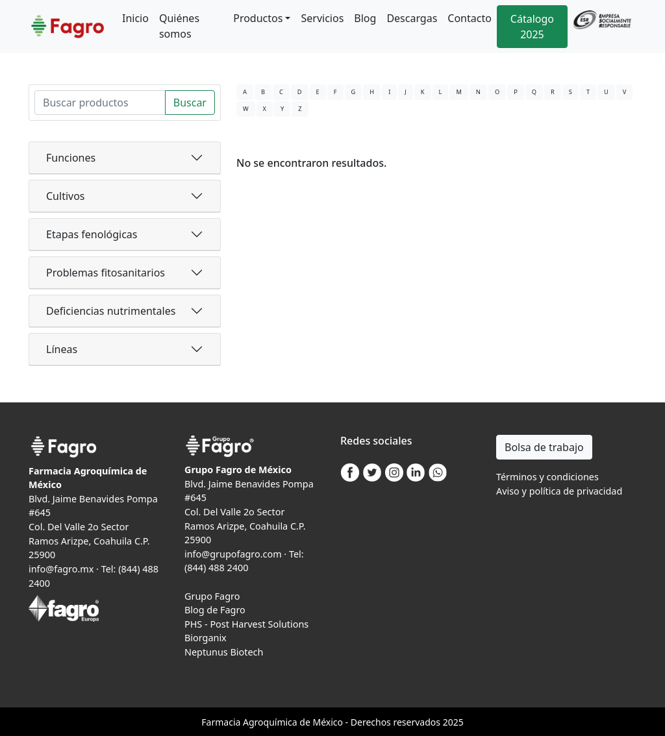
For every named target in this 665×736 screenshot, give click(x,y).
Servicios (322, 18)
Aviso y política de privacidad (559, 491)
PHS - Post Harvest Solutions (246, 624)
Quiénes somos (179, 26)
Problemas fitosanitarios (105, 272)
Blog (365, 18)
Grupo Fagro (212, 596)
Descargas (411, 18)
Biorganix (205, 638)
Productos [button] (257, 18)
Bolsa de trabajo (544, 447)
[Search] (100, 102)
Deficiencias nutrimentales (110, 311)
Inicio (135, 18)
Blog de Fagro (214, 610)
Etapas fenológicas (91, 234)
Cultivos (65, 196)
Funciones (70, 158)
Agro (253, 722)
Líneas (61, 349)
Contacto (469, 18)
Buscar (190, 102)
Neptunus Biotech (223, 652)
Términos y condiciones (547, 477)
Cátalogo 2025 (532, 27)
